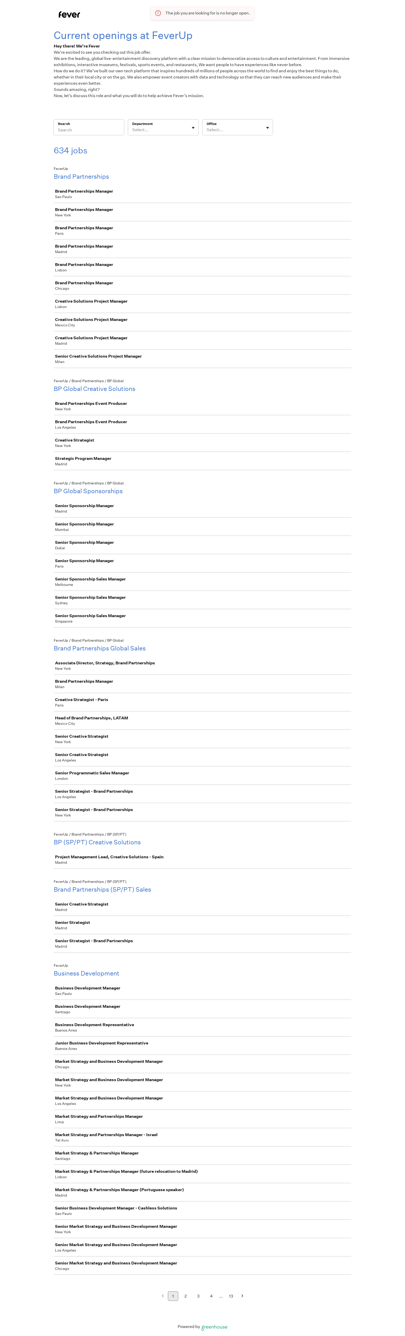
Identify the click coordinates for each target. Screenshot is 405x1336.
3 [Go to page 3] (198, 1296)
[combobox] (132, 130)
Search (64, 124)
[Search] (89, 130)
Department (142, 124)
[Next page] (242, 1296)
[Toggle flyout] (193, 128)
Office (212, 124)
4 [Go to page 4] (211, 1296)
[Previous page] (163, 1296)
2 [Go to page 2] (185, 1296)
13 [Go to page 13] (231, 1296)
